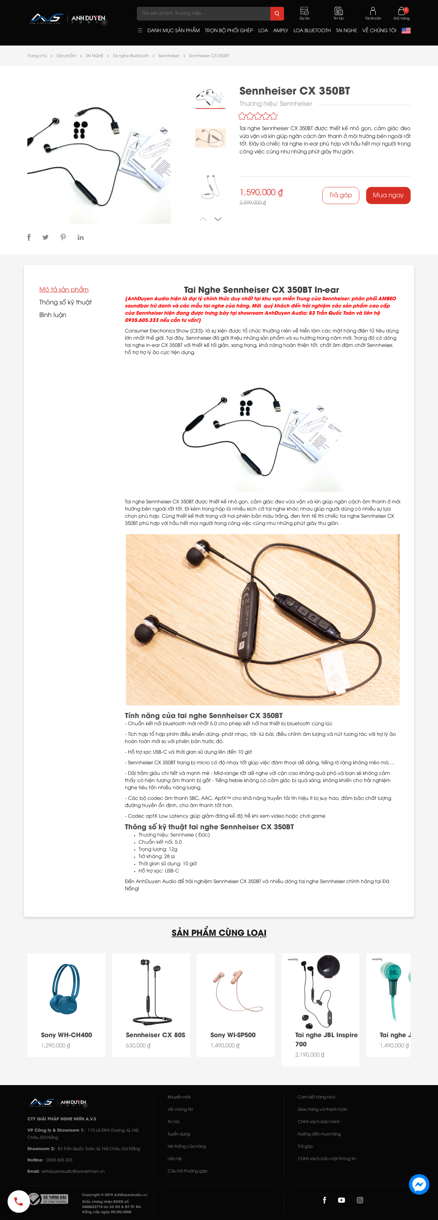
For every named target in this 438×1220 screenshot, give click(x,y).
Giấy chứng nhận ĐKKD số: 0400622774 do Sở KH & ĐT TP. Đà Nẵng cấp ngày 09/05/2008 (111, 1207)
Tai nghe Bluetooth (131, 56)
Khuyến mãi (179, 1097)
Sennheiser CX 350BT (209, 56)
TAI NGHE (94, 56)
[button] (217, 219)
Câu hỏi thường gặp (187, 1171)
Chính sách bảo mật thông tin (327, 1159)
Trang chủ (37, 56)
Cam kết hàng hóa (316, 1097)
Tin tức (174, 1122)
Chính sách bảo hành (319, 1122)
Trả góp (341, 195)
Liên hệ (175, 1159)
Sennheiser (169, 56)
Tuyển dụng (179, 1134)
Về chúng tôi (180, 1109)
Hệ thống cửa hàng (187, 1146)
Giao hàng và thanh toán (322, 1109)
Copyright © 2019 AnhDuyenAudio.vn (114, 1195)
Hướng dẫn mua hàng (319, 1134)
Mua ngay (388, 195)
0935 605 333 (60, 1160)
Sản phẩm (66, 56)
